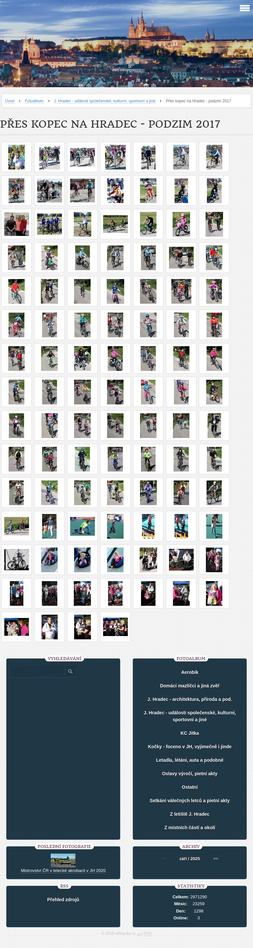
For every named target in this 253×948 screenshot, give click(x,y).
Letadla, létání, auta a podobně (190, 760)
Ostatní (190, 787)
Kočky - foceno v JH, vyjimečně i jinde (190, 746)
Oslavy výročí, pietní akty (189, 773)
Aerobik (189, 672)
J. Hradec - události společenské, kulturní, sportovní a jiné (104, 101)
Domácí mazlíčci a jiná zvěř (190, 685)
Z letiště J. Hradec (190, 814)
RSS (148, 933)
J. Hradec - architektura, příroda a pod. (190, 699)
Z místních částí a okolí (189, 827)
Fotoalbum (34, 101)
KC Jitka (190, 733)
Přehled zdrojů (63, 899)
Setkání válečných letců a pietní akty (190, 800)
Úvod (9, 101)
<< (163, 858)
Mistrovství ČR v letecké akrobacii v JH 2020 (63, 870)
